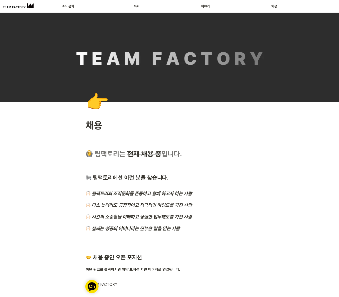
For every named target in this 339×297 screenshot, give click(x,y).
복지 (137, 6)
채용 (274, 6)
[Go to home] (18, 6)
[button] (169, 284)
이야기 (205, 6)
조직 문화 (68, 6)
